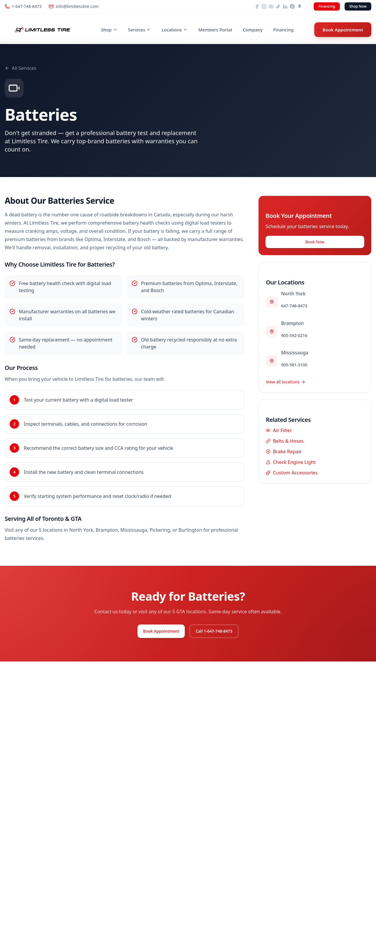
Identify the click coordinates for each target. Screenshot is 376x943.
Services (139, 30)
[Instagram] (264, 6)
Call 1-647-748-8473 (218, 632)
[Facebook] (257, 6)
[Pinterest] (292, 6)
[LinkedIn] (285, 6)
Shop (109, 30)
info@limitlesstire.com (74, 6)
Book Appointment (343, 30)
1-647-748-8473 (23, 6)
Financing (326, 6)
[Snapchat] (299, 6)
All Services (20, 68)
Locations (175, 30)
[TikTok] (278, 6)
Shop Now (358, 6)
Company (253, 30)
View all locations (286, 384)
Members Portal (215, 30)
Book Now (314, 243)
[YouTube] (271, 6)
